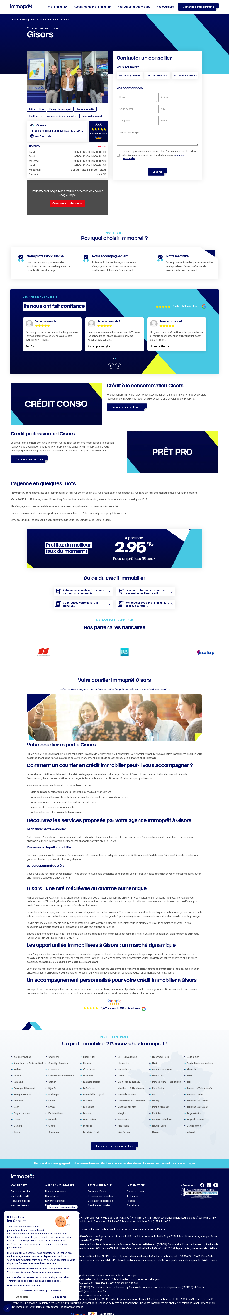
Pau (154, 1079)
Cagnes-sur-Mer (22, 1098)
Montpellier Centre (127, 1079)
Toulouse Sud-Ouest (197, 1091)
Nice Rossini (124, 1116)
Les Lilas (87, 1110)
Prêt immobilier (57, 6)
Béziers (17, 1060)
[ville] (178, 109)
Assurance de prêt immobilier (92, 6)
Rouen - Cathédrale (162, 1104)
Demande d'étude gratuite (198, 6)
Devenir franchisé (55, 1185)
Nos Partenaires (54, 1190)
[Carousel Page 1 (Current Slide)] (113, 358)
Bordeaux (18, 1066)
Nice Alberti (123, 1110)
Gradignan (53, 1116)
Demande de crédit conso (126, 407)
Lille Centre (123, 1048)
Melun (121, 1060)
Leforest (87, 1098)
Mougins (122, 1098)
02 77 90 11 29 (43, 135)
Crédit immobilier (20, 1176)
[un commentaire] (157, 137)
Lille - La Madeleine (127, 1041)
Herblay (87, 1048)
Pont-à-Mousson (160, 1091)
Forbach (52, 1104)
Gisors (51, 1110)
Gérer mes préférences (67, 203)
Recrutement (52, 1180)
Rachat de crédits (20, 1180)
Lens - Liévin (89, 1104)
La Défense (89, 1073)
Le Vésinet (88, 1091)
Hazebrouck (89, 1041)
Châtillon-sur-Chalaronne (61, 1060)
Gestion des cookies (99, 1190)
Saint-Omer (193, 1041)
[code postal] (137, 109)
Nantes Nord (124, 1104)
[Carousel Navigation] (114, 366)
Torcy (189, 1060)
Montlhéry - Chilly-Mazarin (131, 1073)
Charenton (53, 1054)
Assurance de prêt (21, 1185)
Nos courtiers (165, 6)
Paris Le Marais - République (166, 1066)
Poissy (155, 1085)
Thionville (191, 1054)
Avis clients (133, 1190)
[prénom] (178, 97)
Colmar (52, 1066)
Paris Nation (158, 1073)
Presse (131, 1185)
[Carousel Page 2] (115, 358)
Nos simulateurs (20, 1190)
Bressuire (18, 1085)
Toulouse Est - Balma (197, 1085)
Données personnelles (100, 1180)
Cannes (18, 1116)
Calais (17, 1104)
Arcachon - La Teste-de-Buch (28, 1048)
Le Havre (87, 1085)
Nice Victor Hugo (160, 1041)
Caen (16, 1091)
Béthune (18, 1054)
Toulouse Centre (195, 1079)
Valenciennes (194, 1110)
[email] (178, 120)
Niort (154, 1048)
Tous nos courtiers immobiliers (114, 1130)
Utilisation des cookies (100, 1185)
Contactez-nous (136, 1176)
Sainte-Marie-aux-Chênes (200, 1048)
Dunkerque (53, 1079)
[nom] (137, 97)
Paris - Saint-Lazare (162, 1054)
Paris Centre (158, 1060)
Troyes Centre (194, 1098)
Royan (155, 1116)
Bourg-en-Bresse (22, 1079)
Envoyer (157, 171)
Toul (189, 1066)
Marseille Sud (124, 1054)
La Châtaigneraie (91, 1066)
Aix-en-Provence (22, 1041)
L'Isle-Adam (89, 1054)
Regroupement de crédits (134, 6)
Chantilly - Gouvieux (58, 1048)
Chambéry (53, 1041)
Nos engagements (55, 1176)
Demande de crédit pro (29, 459)
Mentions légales (97, 1176)
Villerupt (191, 1116)
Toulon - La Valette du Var (200, 1073)
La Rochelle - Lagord (93, 1079)
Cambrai (18, 1110)
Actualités (132, 1180)
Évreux (51, 1091)
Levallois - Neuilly (92, 1116)
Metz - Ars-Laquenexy (129, 1066)
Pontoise (156, 1098)
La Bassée (88, 1060)
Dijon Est (52, 1073)
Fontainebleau (55, 1098)
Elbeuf (51, 1085)
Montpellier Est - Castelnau (131, 1085)
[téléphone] (137, 120)
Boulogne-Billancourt (24, 1073)
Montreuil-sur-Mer (127, 1091)
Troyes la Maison (195, 1104)
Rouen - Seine (159, 1110)
